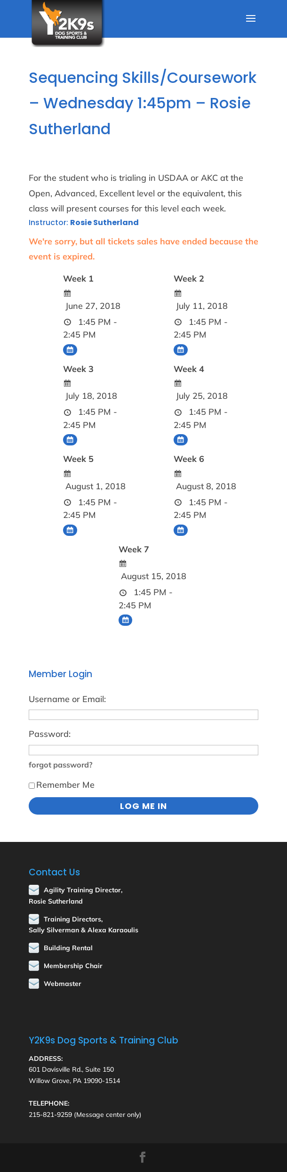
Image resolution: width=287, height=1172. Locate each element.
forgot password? (61, 764)
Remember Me (62, 784)
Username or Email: (67, 699)
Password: (50, 733)
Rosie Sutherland (104, 222)
